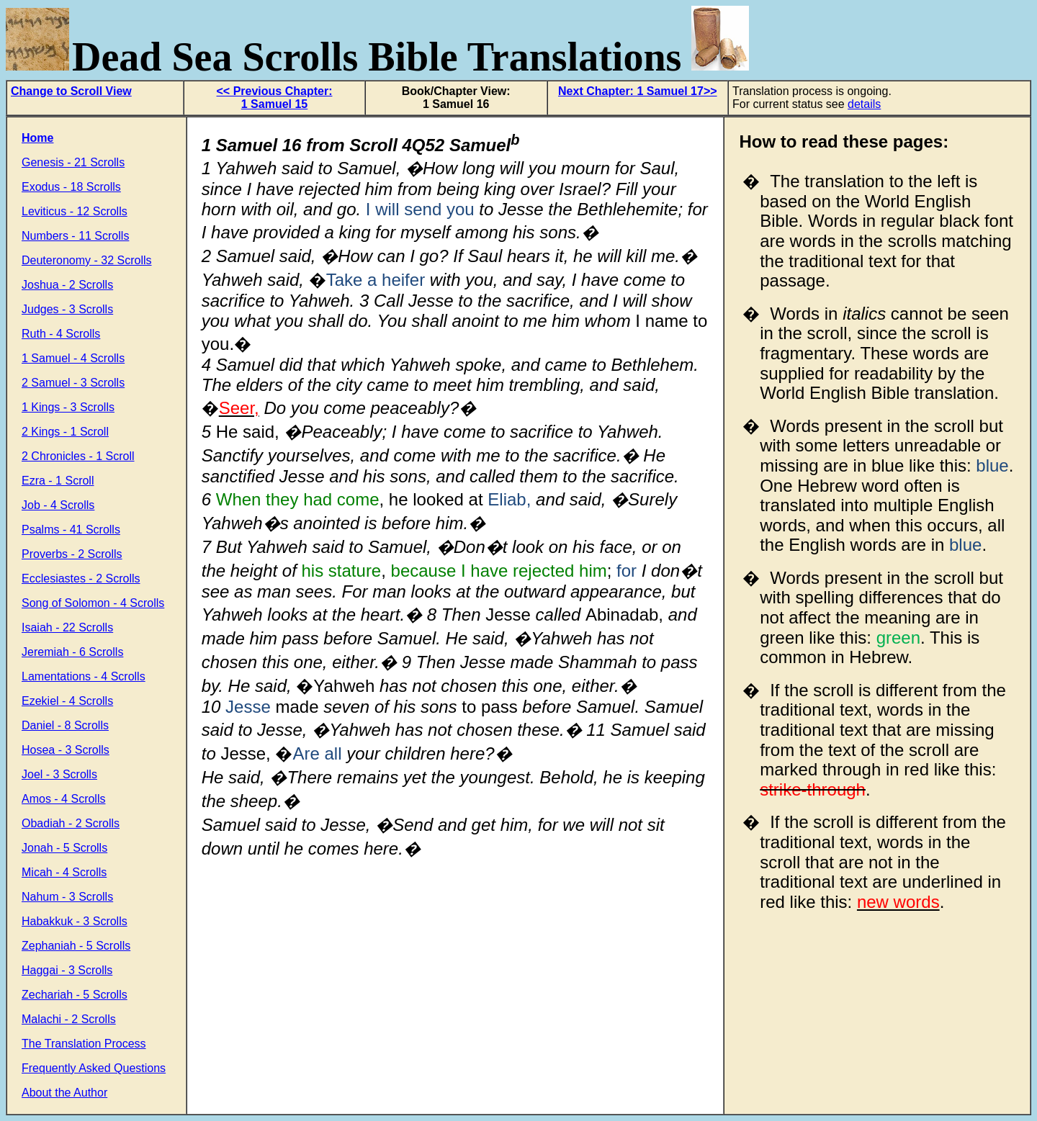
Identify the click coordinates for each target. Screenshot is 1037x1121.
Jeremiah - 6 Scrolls (72, 652)
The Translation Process (84, 1043)
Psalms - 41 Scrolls (71, 529)
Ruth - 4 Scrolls (61, 334)
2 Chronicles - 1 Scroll (78, 456)
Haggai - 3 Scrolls (67, 970)
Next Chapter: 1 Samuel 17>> (637, 91)
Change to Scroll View (71, 91)
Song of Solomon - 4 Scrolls (93, 603)
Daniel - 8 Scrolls (65, 725)
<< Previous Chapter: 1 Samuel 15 (275, 97)
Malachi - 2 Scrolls (69, 1019)
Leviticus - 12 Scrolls (74, 211)
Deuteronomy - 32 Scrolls (87, 260)
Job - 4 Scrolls (58, 505)
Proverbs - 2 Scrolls (72, 554)
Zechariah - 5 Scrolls (74, 995)
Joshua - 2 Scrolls (67, 285)
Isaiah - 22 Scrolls (67, 627)
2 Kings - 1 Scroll (65, 432)
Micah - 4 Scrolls (64, 872)
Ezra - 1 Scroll (58, 480)
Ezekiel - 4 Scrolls (67, 701)
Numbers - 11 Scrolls (75, 236)
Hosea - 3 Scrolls (65, 750)
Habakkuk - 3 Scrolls (74, 921)
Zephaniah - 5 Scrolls (76, 946)
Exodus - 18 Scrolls (71, 187)
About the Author (64, 1092)
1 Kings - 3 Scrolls (68, 407)
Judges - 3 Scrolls (67, 309)
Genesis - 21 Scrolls (73, 162)
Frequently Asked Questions (94, 1068)
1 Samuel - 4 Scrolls (73, 358)
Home (37, 138)
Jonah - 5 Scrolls (64, 848)
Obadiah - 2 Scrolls (71, 823)
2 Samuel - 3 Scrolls (73, 383)
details (864, 104)
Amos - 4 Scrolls (63, 799)
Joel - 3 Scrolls (59, 774)
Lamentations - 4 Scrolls (83, 676)
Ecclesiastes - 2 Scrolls (81, 578)
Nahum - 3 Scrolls (67, 897)
